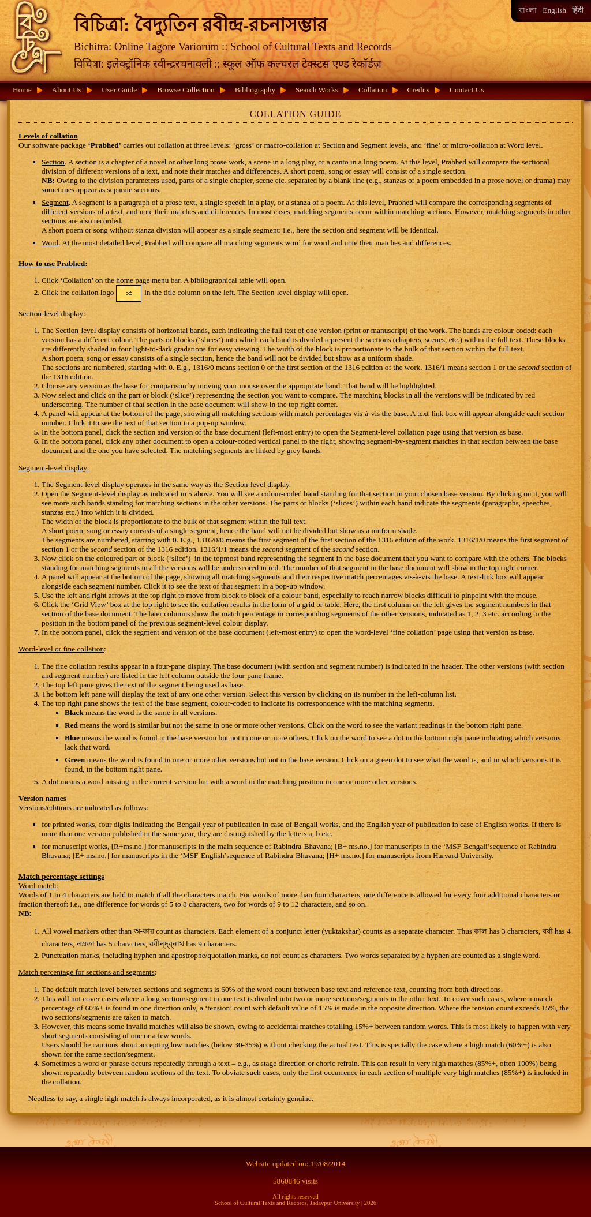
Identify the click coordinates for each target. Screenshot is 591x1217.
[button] (129, 293)
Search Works (317, 89)
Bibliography (255, 89)
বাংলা (528, 10)
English (554, 10)
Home (22, 89)
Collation (372, 89)
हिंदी (577, 10)
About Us (66, 89)
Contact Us (467, 89)
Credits (418, 89)
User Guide (119, 89)
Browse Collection (186, 89)
